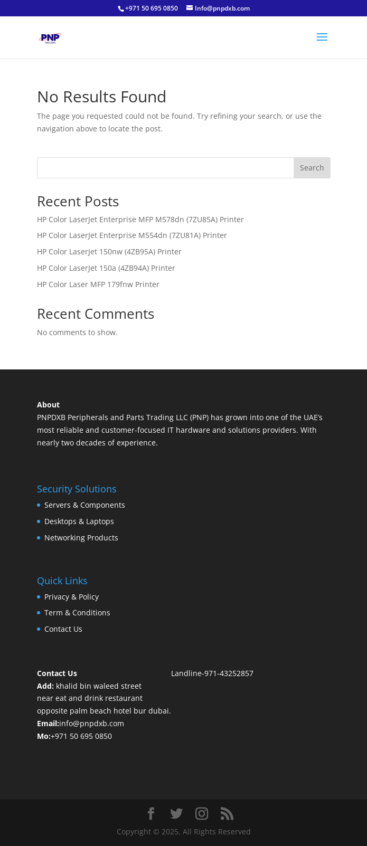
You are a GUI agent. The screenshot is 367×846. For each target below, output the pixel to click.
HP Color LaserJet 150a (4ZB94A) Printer (106, 268)
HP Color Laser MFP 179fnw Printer (98, 284)
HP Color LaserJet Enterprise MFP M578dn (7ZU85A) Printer (140, 219)
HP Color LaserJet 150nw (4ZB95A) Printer (109, 251)
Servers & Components (84, 505)
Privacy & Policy (71, 597)
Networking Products (81, 538)
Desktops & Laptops (79, 521)
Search (312, 168)
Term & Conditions (77, 612)
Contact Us (63, 629)
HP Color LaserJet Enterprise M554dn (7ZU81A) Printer (132, 235)
